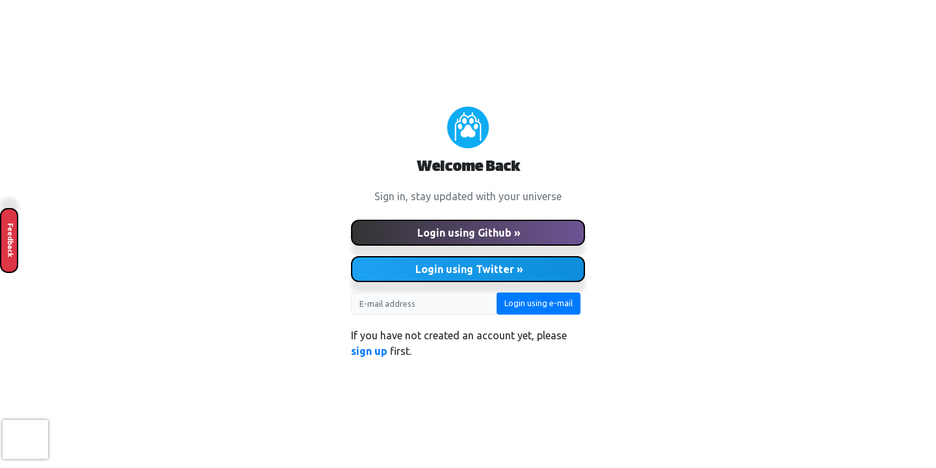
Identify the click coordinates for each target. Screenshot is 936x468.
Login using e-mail (538, 302)
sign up (369, 351)
